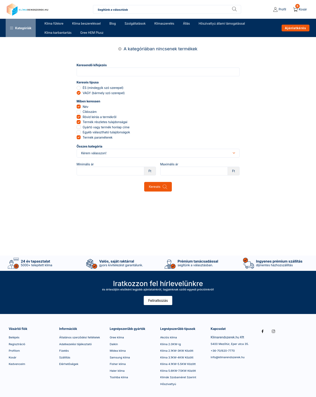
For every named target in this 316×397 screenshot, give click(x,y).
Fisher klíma (118, 364)
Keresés (154, 186)
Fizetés (64, 350)
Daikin (114, 344)
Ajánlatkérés (295, 28)
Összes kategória (89, 146)
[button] (21, 28)
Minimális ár (85, 164)
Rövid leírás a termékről (100, 117)
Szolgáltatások (135, 23)
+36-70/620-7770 (223, 350)
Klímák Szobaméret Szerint (178, 377)
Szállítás (64, 357)
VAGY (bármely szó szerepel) (104, 93)
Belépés (14, 337)
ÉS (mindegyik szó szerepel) (103, 88)
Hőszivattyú (168, 384)
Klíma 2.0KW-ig (170, 344)
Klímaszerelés (164, 23)
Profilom (14, 350)
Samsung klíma (120, 357)
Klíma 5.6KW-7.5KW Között (178, 370)
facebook (262, 331)
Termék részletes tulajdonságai (105, 122)
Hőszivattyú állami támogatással (222, 23)
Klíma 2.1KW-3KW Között (176, 350)
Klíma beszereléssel (86, 23)
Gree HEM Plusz (91, 32)
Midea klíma (118, 350)
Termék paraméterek (98, 137)
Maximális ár (169, 164)
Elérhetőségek (68, 364)
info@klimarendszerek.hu (228, 357)
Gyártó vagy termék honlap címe (106, 127)
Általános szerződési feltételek (79, 337)
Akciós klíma (168, 337)
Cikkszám (90, 112)
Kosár (12, 357)
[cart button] (300, 9)
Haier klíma (117, 370)
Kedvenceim (17, 364)
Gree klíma (117, 337)
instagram (273, 331)
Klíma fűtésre (53, 23)
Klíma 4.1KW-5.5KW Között (178, 364)
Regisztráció (17, 344)
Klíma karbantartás (57, 32)
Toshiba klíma (119, 377)
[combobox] (167, 9)
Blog (112, 23)
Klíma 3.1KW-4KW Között (176, 357)
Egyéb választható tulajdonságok (106, 132)
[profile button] (279, 9)
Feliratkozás (158, 300)
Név (85, 107)
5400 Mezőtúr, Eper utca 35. (230, 344)
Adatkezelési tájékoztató (75, 344)
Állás (186, 23)
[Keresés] (234, 9)
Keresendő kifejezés (92, 65)
